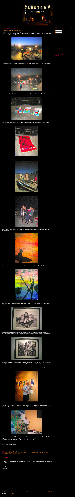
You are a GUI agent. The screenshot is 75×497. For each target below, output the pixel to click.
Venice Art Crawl (8, 453)
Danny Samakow (20, 452)
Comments (57, 32)
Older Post (50, 491)
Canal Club (7, 452)
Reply (5, 466)
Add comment (4, 468)
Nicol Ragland (40, 452)
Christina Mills (13, 452)
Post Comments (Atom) (10, 493)
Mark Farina (26, 452)
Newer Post (4, 491)
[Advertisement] (64, 43)
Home (27, 491)
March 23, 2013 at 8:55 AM (13, 459)
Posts (56, 30)
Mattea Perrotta (33, 452)
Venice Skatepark (16, 453)
